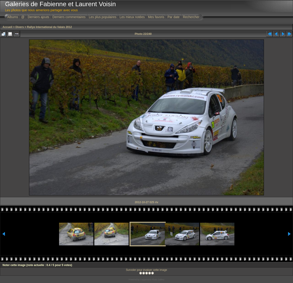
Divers (19, 27)
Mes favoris (156, 17)
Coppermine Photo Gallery (152, 279)
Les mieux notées (132, 17)
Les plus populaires (103, 17)
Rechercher (191, 17)
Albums (12, 17)
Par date (174, 17)
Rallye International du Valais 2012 (49, 27)
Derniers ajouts (38, 17)
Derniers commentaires (69, 17)
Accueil (7, 27)
